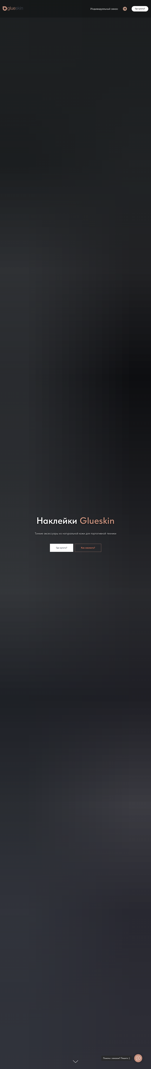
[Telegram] (125, 9)
